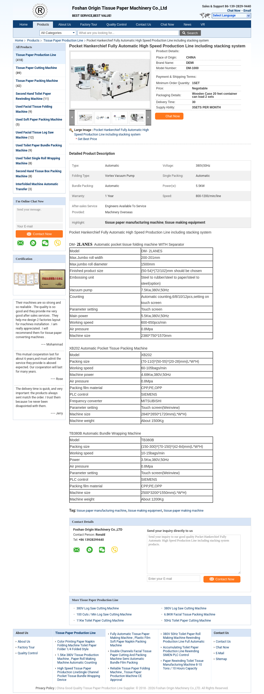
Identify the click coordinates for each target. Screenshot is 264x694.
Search (192, 33)
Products (43, 24)
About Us (64, 24)
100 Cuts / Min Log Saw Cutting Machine (104, 614)
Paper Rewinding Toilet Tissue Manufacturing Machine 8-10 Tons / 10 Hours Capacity (183, 664)
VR (203, 24)
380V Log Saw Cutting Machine (98, 608)
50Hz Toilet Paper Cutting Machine (187, 620)
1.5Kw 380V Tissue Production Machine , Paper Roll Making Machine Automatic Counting (78, 658)
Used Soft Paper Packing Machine (39, 119)
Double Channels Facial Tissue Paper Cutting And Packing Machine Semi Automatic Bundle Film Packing (131, 656)
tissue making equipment (145, 510)
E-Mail (220, 653)
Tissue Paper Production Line (63, 40)
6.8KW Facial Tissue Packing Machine (189, 614)
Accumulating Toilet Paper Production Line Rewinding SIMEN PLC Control (181, 651)
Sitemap (221, 659)
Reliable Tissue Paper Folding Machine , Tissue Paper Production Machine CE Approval (130, 674)
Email (247, 10)
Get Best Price (87, 139)
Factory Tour (88, 24)
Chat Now (233, 10)
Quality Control (116, 24)
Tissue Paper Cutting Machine (36, 68)
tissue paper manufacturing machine (101, 510)
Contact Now (39, 234)
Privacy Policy (44, 688)
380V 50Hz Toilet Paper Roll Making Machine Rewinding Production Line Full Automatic (183, 637)
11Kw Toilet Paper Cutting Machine (100, 620)
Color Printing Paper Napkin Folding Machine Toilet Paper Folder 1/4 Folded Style (77, 645)
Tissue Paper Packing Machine (37, 81)
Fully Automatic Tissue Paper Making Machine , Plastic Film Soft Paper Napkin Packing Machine (130, 639)
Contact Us (143, 24)
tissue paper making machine (183, 510)
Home (24, 24)
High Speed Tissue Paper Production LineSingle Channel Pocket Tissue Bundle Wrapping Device (78, 674)
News (187, 24)
